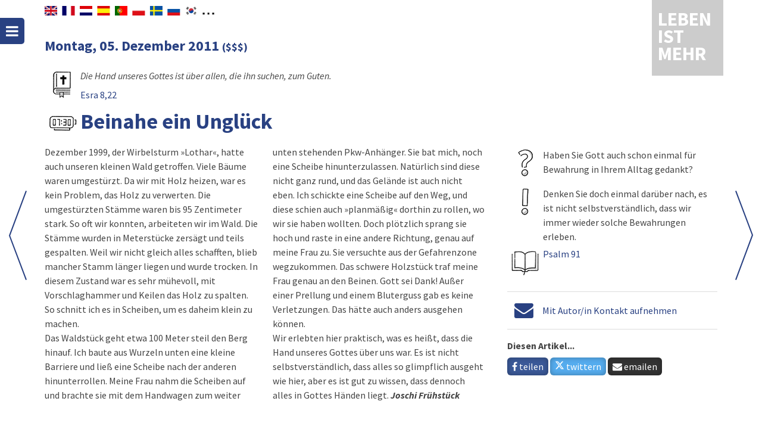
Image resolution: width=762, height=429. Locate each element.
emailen (635, 366)
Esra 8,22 (98, 95)
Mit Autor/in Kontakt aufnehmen (609, 310)
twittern (578, 366)
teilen (528, 366)
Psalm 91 (561, 254)
